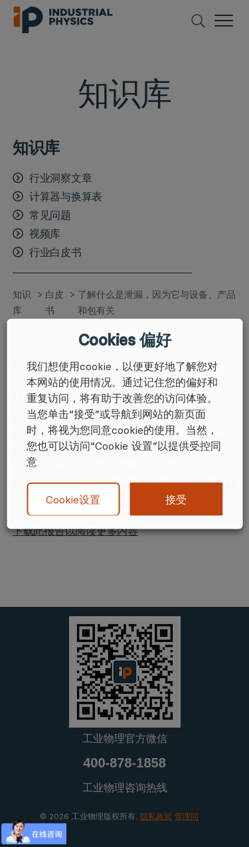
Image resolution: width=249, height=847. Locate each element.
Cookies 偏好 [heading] (124, 340)
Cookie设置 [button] (73, 499)
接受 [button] (176, 498)
